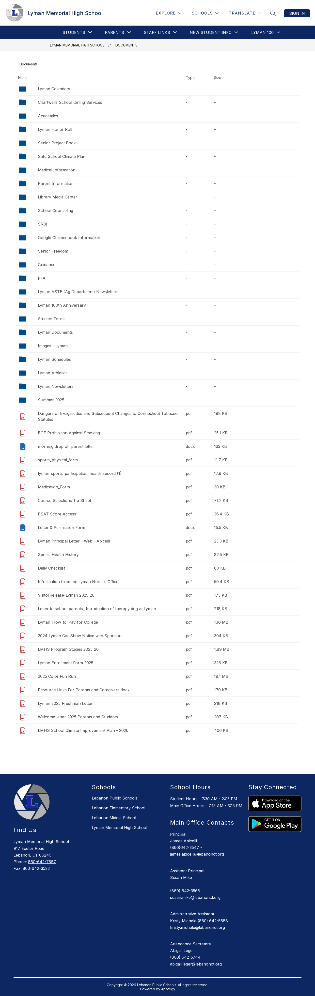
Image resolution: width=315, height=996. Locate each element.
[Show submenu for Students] (74, 32)
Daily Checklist (51, 568)
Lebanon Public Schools (115, 798)
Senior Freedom (53, 251)
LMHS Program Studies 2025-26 (68, 649)
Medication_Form (54, 486)
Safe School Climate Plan (61, 156)
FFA (42, 278)
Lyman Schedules (54, 359)
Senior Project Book (57, 142)
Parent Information (56, 183)
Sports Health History (58, 554)
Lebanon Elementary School (118, 807)
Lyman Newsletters (56, 386)
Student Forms (51, 318)
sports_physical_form (58, 459)
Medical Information (56, 169)
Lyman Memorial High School (77, 45)
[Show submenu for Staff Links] (157, 32)
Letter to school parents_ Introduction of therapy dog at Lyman (97, 608)
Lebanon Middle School (114, 817)
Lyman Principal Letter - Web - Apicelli (74, 541)
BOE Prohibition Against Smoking (69, 432)
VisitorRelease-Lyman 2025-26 (66, 595)
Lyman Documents (55, 332)
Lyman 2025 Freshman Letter (65, 703)
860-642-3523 (36, 868)
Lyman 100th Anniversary (62, 305)
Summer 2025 (51, 399)
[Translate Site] (245, 13)
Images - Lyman (53, 345)
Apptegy (168, 989)
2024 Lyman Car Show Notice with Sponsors (80, 635)
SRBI (42, 224)
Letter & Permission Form (61, 527)
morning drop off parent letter (66, 446)
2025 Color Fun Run (57, 676)
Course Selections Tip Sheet (64, 500)
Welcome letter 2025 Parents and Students (78, 716)
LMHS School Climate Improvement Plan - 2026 (83, 730)
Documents (126, 45)
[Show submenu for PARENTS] (114, 32)
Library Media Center (57, 197)
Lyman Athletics (52, 372)
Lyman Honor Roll (55, 129)
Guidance (46, 264)
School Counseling (55, 210)
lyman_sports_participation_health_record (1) (80, 473)
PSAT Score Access (57, 514)
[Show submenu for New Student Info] (211, 32)
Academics (48, 115)
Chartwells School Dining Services (70, 102)
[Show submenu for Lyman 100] (262, 32)
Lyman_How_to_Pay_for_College (68, 622)
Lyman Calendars (54, 88)
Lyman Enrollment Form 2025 (65, 662)
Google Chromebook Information (69, 237)
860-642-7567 (42, 861)
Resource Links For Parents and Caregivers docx (84, 689)
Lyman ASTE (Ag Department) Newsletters (78, 291)
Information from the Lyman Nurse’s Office (78, 581)
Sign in (297, 13)
